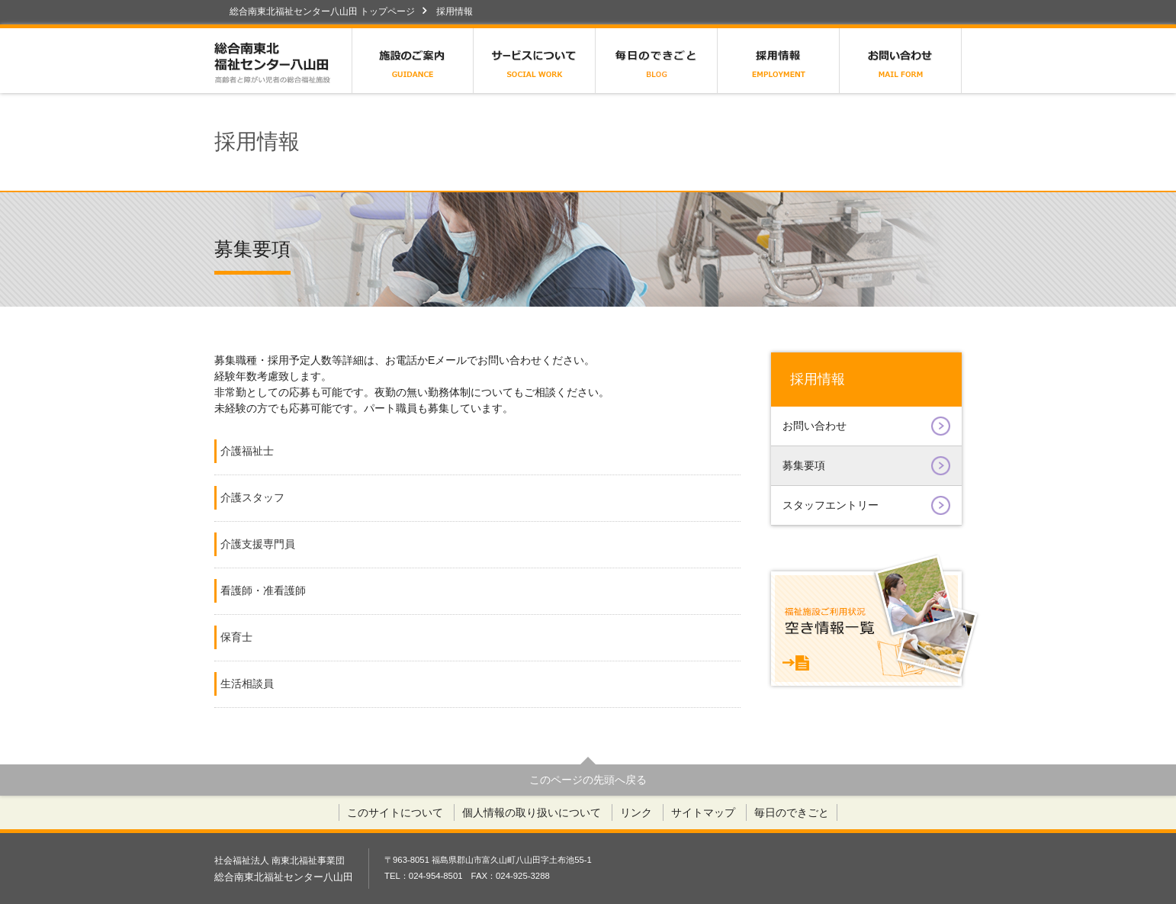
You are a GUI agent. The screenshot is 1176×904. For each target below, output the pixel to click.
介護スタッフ (252, 497)
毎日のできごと (657, 60)
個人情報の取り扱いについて (531, 812)
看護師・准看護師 (263, 590)
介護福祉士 (247, 451)
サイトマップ (703, 812)
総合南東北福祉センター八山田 (283, 60)
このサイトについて (395, 812)
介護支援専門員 (257, 544)
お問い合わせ (901, 60)
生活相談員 (247, 683)
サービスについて (535, 60)
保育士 (236, 637)
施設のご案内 (413, 60)
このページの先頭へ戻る (588, 780)
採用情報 (779, 60)
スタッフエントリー (866, 505)
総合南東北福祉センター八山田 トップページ (322, 11)
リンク (636, 812)
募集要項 (866, 465)
